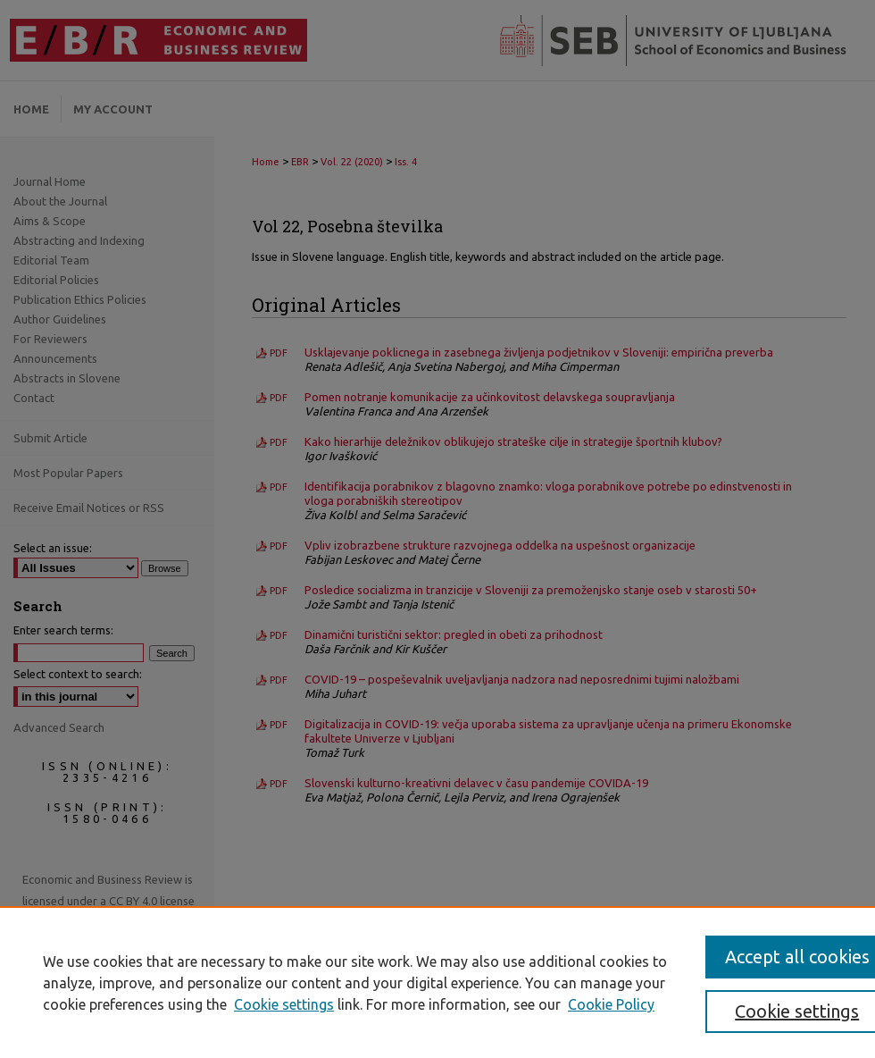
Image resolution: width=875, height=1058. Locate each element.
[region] (437, 982)
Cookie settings (284, 1004)
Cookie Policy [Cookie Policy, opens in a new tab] (611, 1004)
